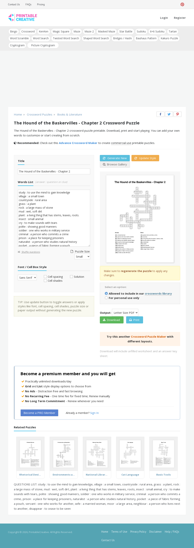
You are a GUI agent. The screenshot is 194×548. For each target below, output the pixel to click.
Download (111, 320)
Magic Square (60, 31)
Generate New (115, 158)
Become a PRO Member (39, 412)
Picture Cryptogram (43, 45)
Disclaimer (155, 531)
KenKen (43, 31)
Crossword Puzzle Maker (148, 336)
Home (104, 531)
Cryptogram (17, 45)
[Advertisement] (97, 78)
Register (180, 18)
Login (164, 18)
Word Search (41, 38)
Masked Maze (106, 31)
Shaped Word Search (96, 38)
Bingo (13, 31)
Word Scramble (19, 38)
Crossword (28, 31)
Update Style (145, 158)
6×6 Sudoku (157, 31)
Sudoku (141, 31)
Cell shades (55, 280)
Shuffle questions (29, 251)
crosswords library (158, 293)
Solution (79, 276)
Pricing (41, 4)
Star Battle (125, 31)
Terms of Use (119, 531)
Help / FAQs (172, 531)
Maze (76, 31)
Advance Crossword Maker (78, 143)
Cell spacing (55, 276)
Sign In (94, 412)
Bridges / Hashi (122, 38)
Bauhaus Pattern (146, 38)
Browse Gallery (115, 164)
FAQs (28, 4)
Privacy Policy (138, 531)
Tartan (172, 31)
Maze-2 (89, 31)
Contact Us (14, 4)
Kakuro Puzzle (169, 38)
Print (134, 320)
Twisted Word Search (66, 38)
